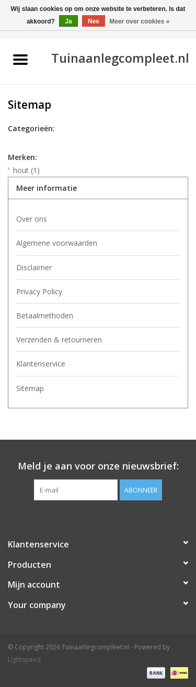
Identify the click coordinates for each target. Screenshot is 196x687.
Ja (68, 21)
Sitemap (30, 388)
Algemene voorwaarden (56, 243)
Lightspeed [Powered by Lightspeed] (24, 659)
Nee (93, 21)
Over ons (31, 219)
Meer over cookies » (139, 21)
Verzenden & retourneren (59, 340)
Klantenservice (40, 364)
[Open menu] (20, 59)
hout (26, 170)
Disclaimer (34, 267)
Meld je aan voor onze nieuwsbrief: (98, 466)
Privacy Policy (39, 291)
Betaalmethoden (44, 315)
